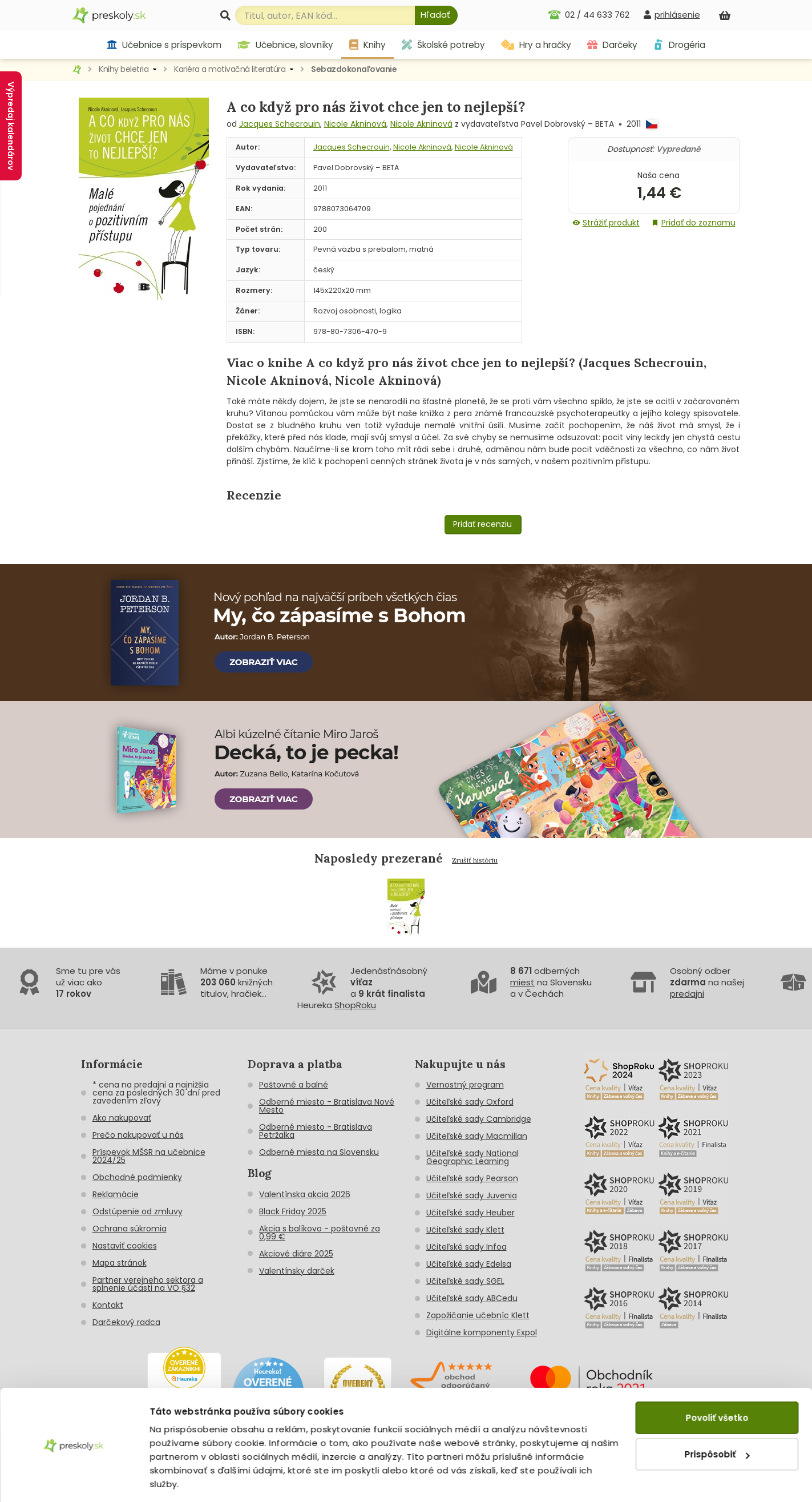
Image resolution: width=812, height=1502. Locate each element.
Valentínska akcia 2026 (304, 1194)
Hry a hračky (536, 45)
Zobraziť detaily (186, 1479)
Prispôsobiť (717, 1418)
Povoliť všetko (716, 1382)
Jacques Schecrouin (279, 124)
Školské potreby (443, 45)
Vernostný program (465, 1084)
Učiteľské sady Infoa (466, 1247)
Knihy (367, 45)
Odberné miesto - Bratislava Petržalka (315, 1131)
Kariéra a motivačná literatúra (229, 69)
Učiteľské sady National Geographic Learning (472, 1157)
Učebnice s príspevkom (164, 45)
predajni (687, 994)
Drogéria (679, 45)
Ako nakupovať (121, 1118)
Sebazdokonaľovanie (354, 69)
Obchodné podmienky (137, 1177)
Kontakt (107, 1305)
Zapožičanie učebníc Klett (478, 1315)
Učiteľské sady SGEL (465, 1281)
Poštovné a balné (293, 1084)
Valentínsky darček (296, 1271)
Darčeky (612, 45)
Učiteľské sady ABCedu (472, 1298)
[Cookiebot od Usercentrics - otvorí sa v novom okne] (74, 1479)
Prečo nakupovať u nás (138, 1135)
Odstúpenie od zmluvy (137, 1211)
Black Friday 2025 (292, 1211)
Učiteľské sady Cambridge (478, 1119)
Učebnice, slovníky (285, 45)
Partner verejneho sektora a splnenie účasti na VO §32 (147, 1284)
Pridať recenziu (482, 524)
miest (522, 982)
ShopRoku (355, 1005)
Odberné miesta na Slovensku (319, 1152)
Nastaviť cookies (124, 1245)
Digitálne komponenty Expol (481, 1332)
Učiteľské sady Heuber (470, 1212)
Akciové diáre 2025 (296, 1253)
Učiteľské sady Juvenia (471, 1195)
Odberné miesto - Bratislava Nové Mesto (326, 1106)
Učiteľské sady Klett (465, 1229)
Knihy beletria (123, 69)
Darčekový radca (126, 1322)
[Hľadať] (436, 15)
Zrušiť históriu (475, 860)
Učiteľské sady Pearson (472, 1178)
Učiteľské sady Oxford (470, 1102)
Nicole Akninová (355, 124)
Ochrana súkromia (129, 1228)
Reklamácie (115, 1194)
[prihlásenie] (672, 15)
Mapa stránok (119, 1263)
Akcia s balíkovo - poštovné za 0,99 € (319, 1232)
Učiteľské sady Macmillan (476, 1136)
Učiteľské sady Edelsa (468, 1264)
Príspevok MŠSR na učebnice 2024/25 (148, 1156)
